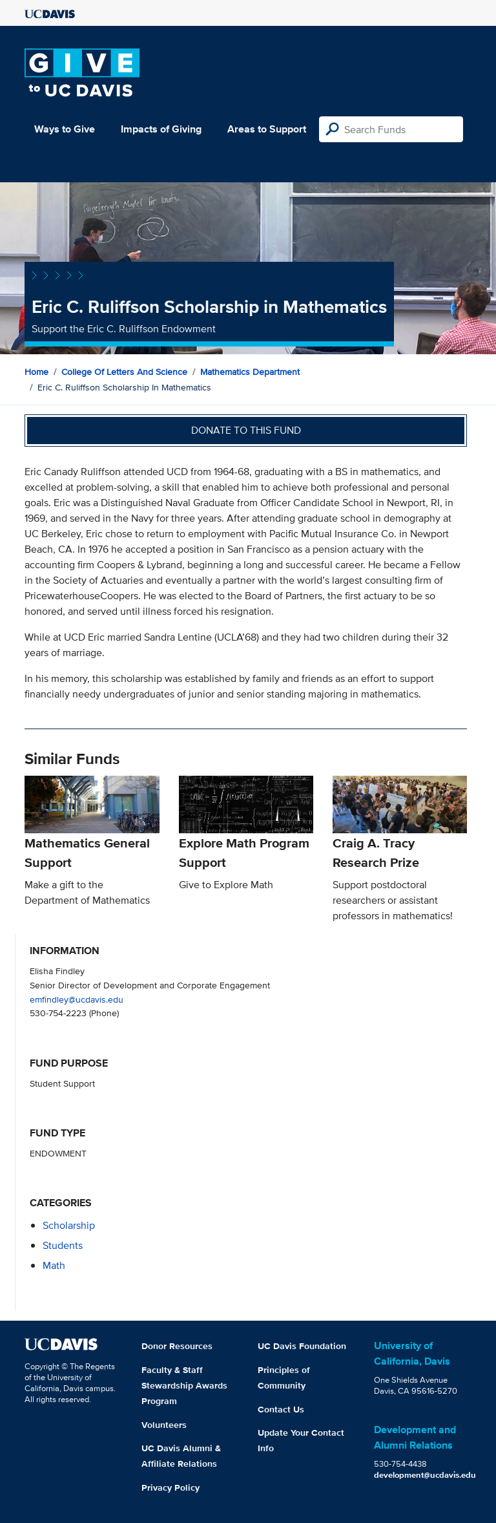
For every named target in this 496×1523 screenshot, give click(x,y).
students (63, 1245)
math (54, 1265)
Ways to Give (64, 129)
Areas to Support (266, 129)
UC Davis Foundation (302, 1345)
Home (36, 371)
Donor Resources (176, 1345)
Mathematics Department (250, 371)
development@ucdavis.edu (425, 1475)
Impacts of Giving (161, 129)
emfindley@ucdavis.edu (76, 999)
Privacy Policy (170, 1487)
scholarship (69, 1225)
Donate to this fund (246, 430)
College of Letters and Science (124, 371)
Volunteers (164, 1424)
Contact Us (281, 1409)
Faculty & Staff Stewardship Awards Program (184, 1385)
